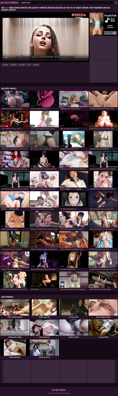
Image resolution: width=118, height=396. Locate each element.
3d (30, 65)
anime (37, 65)
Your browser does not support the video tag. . (44, 37)
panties (14, 65)
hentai (23, 65)
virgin (6, 65)
